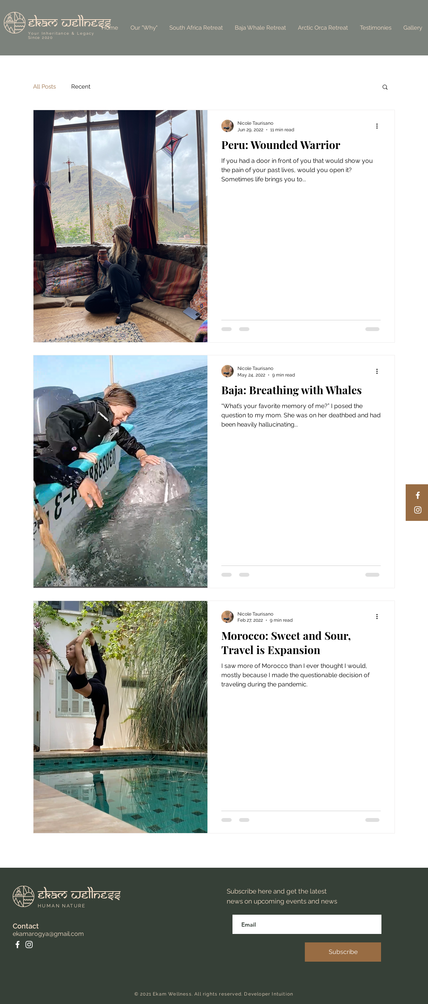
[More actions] (379, 126)
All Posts (44, 86)
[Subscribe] (343, 952)
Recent (80, 86)
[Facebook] (418, 495)
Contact (26, 926)
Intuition (282, 994)
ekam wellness (69, 23)
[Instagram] (418, 510)
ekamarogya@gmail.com (48, 933)
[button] (385, 88)
